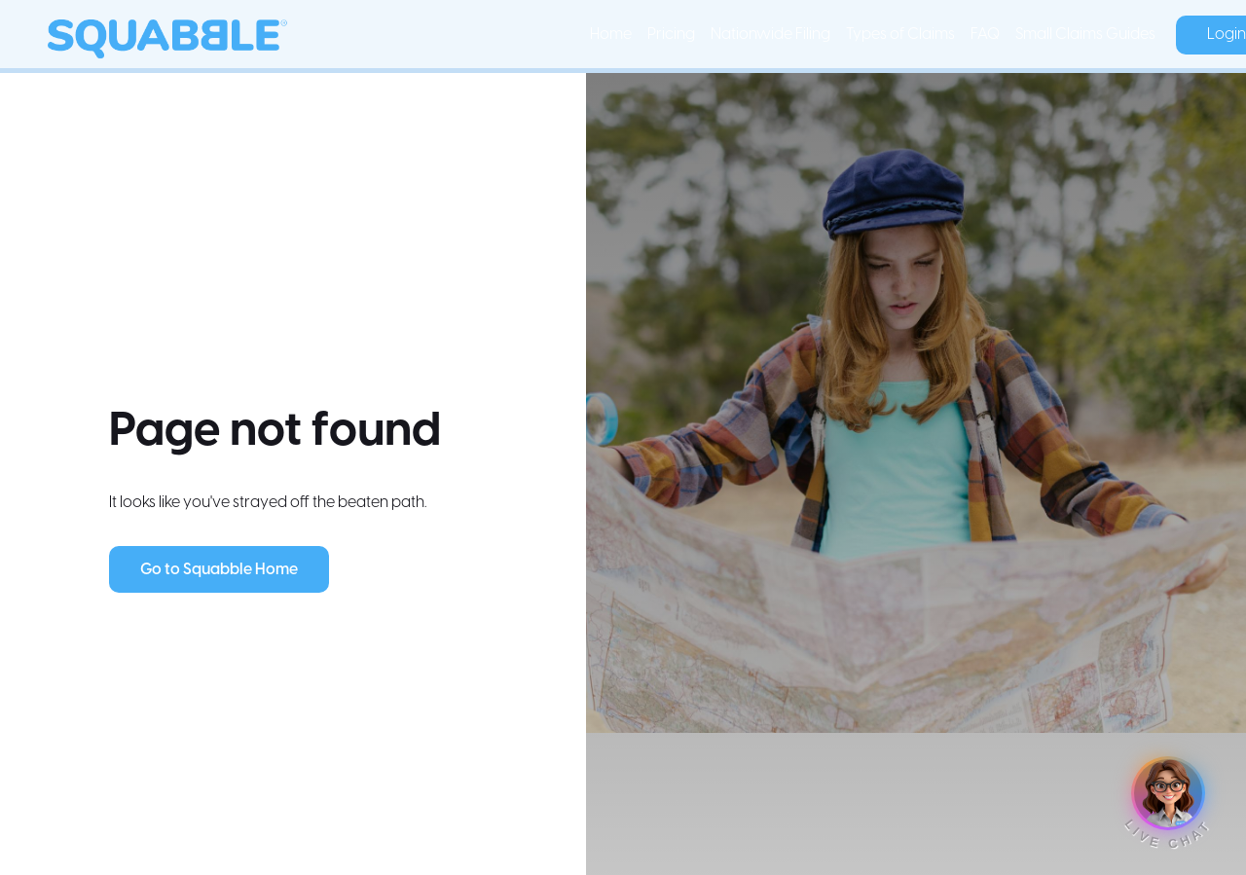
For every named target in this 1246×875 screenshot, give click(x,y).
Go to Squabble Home (219, 570)
